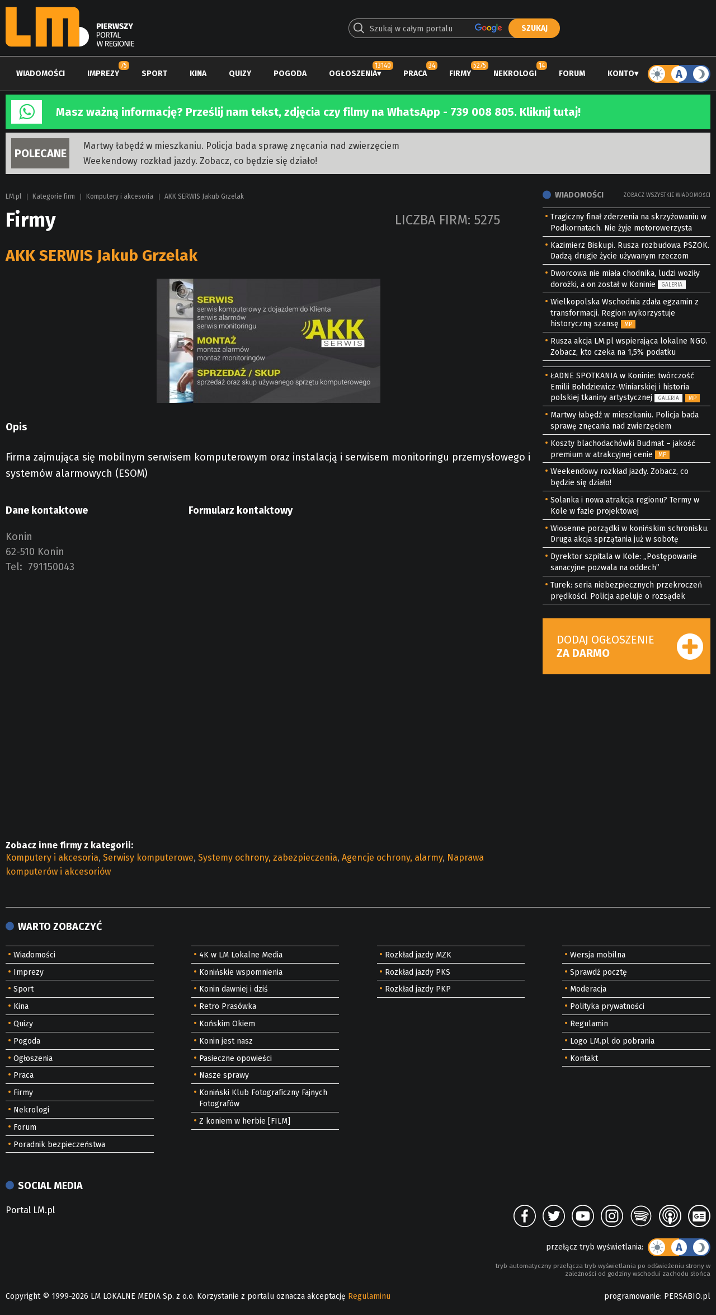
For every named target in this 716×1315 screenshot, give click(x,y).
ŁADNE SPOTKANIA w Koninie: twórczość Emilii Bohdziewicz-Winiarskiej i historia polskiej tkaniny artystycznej (622, 387)
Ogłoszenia (353, 73)
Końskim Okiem (227, 1023)
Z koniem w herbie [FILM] (244, 1121)
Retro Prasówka (227, 1006)
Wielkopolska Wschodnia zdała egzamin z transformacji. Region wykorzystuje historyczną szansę (624, 313)
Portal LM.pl (30, 1210)
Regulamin (589, 1023)
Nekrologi (514, 73)
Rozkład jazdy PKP (418, 989)
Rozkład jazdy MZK (418, 955)
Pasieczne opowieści (235, 1058)
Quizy (240, 73)
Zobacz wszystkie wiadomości (666, 195)
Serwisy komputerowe (148, 857)
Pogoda (290, 73)
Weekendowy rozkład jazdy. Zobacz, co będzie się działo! (200, 161)
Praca (415, 73)
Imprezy (103, 73)
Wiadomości (40, 73)
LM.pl (13, 196)
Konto (620, 73)
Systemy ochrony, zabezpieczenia (267, 857)
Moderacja (588, 989)
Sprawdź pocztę (598, 972)
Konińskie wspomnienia (240, 972)
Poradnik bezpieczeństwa (59, 1144)
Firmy (460, 73)
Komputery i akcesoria (119, 196)
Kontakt (584, 1058)
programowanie (632, 1296)
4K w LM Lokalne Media (240, 955)
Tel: (14, 567)
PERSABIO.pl (687, 1296)
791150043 (51, 567)
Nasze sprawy (224, 1075)
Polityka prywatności (607, 1006)
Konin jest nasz (226, 1041)
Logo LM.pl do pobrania (612, 1041)
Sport (154, 73)
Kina (198, 73)
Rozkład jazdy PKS (417, 972)
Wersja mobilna (597, 955)
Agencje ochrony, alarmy (392, 857)
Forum (572, 73)
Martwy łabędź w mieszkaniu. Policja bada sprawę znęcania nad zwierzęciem (241, 145)
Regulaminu (369, 1296)
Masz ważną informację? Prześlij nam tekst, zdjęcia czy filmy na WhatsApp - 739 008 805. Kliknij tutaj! (318, 112)
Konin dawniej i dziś (233, 989)
